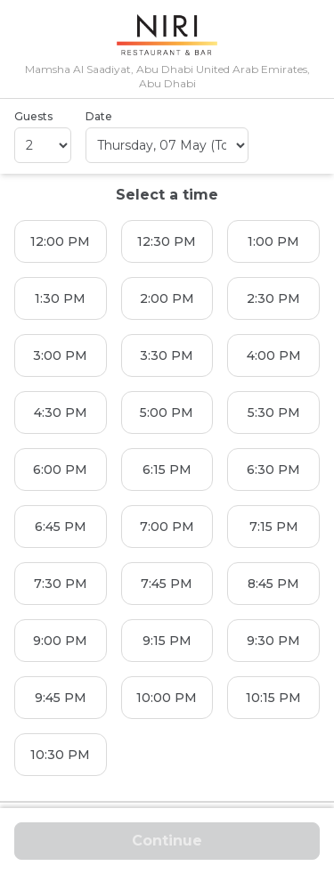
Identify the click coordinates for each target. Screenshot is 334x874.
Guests (33, 116)
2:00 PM (167, 298)
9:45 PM (60, 698)
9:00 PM (60, 641)
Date (99, 116)
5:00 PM (166, 412)
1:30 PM (60, 298)
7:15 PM (273, 527)
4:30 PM (60, 412)
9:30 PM (273, 641)
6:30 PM (273, 470)
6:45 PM (60, 527)
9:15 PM (167, 641)
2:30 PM (273, 298)
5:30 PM (274, 412)
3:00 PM (60, 355)
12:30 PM (166, 241)
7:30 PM (60, 584)
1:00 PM (273, 241)
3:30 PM (166, 355)
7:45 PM (166, 584)
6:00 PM (60, 470)
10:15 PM (273, 698)
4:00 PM (274, 355)
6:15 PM (167, 470)
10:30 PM (60, 755)
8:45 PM (273, 584)
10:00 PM (166, 698)
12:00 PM (60, 241)
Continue (167, 840)
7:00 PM (167, 527)
